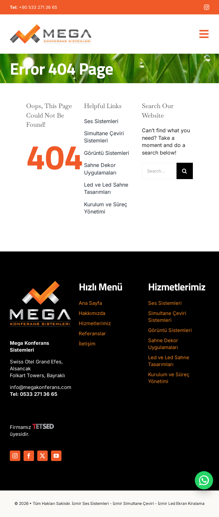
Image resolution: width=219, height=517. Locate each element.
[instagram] (206, 7)
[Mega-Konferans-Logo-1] (51, 27)
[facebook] (29, 456)
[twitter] (42, 456)
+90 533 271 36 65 (38, 7)
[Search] (185, 171)
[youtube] (56, 456)
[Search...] (159, 171)
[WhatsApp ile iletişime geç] (204, 480)
